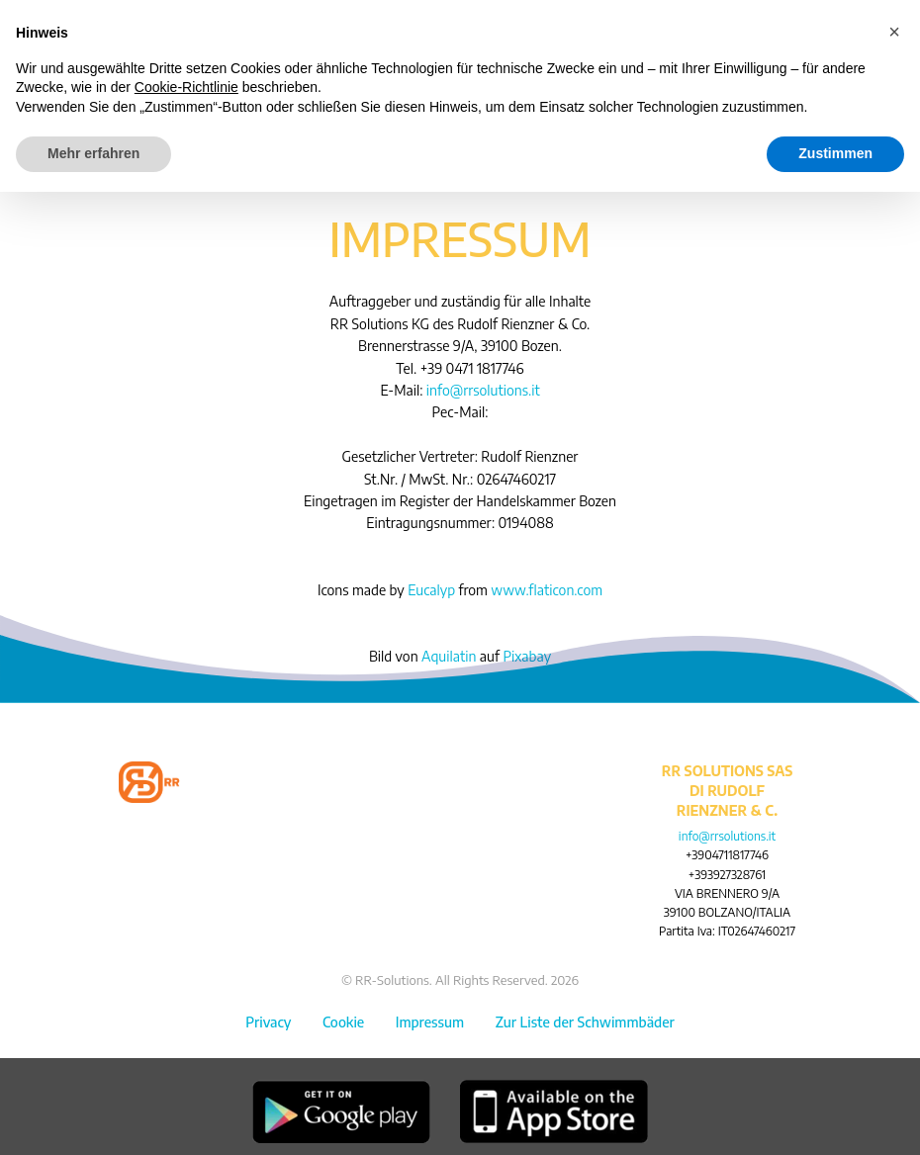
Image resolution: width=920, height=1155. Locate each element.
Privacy (268, 1022)
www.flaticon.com (546, 589)
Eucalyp (431, 589)
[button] (894, 31)
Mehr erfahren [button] (93, 153)
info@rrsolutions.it (483, 390)
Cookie (343, 1022)
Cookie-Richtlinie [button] (186, 87)
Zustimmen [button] (835, 153)
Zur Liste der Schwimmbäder (585, 1022)
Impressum (430, 1022)
